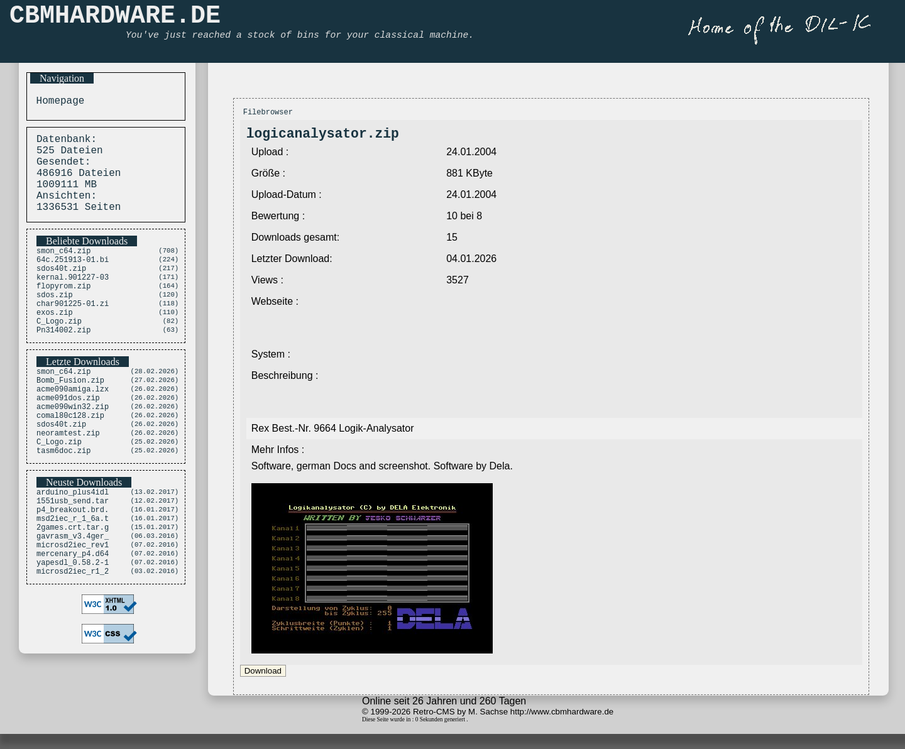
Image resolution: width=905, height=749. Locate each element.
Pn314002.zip (63, 363)
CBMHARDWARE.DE (115, 19)
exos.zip (54, 342)
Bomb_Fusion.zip (70, 416)
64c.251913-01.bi (72, 278)
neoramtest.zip (68, 480)
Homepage (57, 102)
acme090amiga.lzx (72, 427)
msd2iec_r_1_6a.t (72, 576)
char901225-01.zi (72, 331)
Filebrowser (268, 113)
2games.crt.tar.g (72, 586)
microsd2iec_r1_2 (72, 640)
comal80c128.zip (70, 459)
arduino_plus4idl (72, 544)
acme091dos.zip (68, 437)
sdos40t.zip (61, 288)
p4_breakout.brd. (72, 565)
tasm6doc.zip (63, 501)
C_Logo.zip (59, 352)
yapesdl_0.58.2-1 (72, 629)
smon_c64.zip (63, 267)
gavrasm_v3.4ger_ (72, 597)
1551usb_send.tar (72, 554)
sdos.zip (54, 320)
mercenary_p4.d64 (72, 618)
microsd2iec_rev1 (72, 608)
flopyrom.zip (63, 310)
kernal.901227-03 (72, 299)
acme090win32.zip (72, 448)
